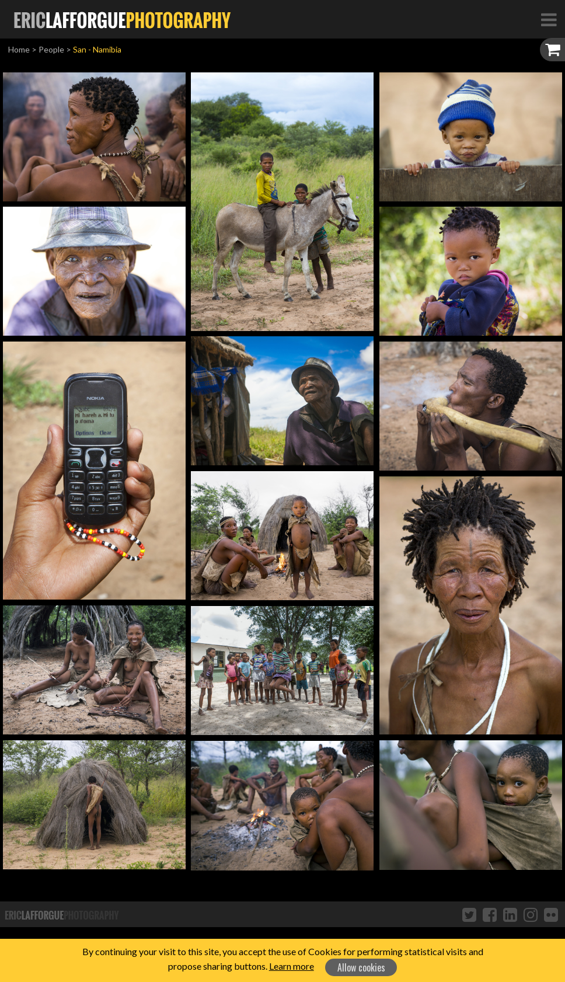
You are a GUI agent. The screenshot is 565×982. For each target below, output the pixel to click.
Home (19, 49)
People (51, 49)
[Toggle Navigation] (548, 19)
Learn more (291, 965)
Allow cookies (361, 967)
